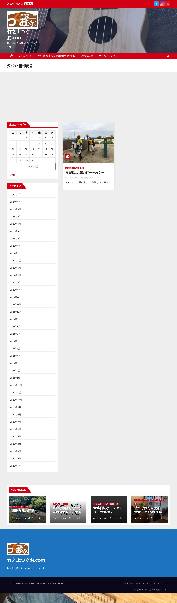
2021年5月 (15, 348)
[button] (168, 56)
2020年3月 (15, 451)
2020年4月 (15, 443)
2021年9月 (15, 319)
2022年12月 (16, 253)
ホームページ (25, 56)
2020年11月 (16, 392)
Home (125, 583)
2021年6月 (15, 341)
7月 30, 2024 (20, 518)
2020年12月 (16, 385)
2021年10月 (16, 311)
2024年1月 (15, 201)
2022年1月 (15, 289)
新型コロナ (63, 504)
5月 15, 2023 (142, 518)
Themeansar (58, 583)
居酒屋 (112, 504)
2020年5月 (15, 436)
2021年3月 (15, 363)
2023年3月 (15, 231)
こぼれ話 (69, 168)
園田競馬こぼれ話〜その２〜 (84, 172)
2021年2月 (15, 370)
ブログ (76, 168)
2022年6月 (15, 267)
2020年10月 (16, 399)
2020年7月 (15, 421)
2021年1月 (15, 377)
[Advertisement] (88, 92)
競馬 (82, 168)
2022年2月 (15, 282)
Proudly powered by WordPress (21, 583)
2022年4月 (15, 275)
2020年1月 (15, 465)
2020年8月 (15, 414)
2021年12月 (15, 297)
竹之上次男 (87, 178)
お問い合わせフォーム (139, 583)
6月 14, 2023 (101, 518)
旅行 (27, 507)
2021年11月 (15, 304)
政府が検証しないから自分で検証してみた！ (67, 512)
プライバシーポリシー (109, 56)
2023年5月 (15, 216)
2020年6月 (15, 429)
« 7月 (12, 175)
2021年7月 (15, 333)
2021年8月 (15, 326)
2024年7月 (15, 194)
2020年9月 (15, 407)
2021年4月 (15, 355)
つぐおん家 (97, 504)
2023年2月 (15, 238)
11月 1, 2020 (73, 178)
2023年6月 (15, 209)
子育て (21, 507)
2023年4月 (15, 223)
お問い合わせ (87, 56)
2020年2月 (15, 458)
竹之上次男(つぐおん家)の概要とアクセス (56, 56)
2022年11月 (15, 260)
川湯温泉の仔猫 (23, 511)
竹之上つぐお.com (26, 560)
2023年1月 (15, 245)
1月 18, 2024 (60, 518)
